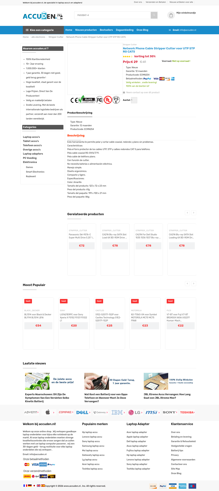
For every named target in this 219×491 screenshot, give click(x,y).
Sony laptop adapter (137, 464)
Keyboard (31, 176)
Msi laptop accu (90, 450)
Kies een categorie (40, 30)
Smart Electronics (35, 172)
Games (29, 167)
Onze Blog (142, 29)
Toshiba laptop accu (92, 469)
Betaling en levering (181, 437)
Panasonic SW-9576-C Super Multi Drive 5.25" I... (81, 236)
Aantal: (126, 100)
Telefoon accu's (32, 145)
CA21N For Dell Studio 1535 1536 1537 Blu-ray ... (148, 236)
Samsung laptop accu (93, 446)
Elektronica (30, 162)
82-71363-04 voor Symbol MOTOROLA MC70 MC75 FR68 (144, 317)
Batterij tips (177, 450)
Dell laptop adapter (136, 441)
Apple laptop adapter (137, 437)
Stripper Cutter (55, 37)
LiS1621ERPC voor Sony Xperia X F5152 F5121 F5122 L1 (73, 317)
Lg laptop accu (89, 459)
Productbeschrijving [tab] (79, 112)
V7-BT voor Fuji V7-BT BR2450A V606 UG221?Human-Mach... (178, 317)
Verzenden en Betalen (156, 2)
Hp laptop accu (89, 432)
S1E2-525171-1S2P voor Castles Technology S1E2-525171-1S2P (108, 317)
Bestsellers (106, 29)
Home (68, 29)
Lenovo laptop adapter (138, 459)
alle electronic (38, 37)
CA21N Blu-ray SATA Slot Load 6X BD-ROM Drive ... (114, 236)
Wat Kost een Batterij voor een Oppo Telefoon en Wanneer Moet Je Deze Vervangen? (105, 398)
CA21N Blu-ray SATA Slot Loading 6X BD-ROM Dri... (181, 236)
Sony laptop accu (91, 441)
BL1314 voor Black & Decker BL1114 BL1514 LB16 (37, 316)
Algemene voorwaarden (183, 459)
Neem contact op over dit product (141, 92)
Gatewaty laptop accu (93, 455)
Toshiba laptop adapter (138, 469)
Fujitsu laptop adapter (138, 450)
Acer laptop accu (90, 464)
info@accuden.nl (188, 30)
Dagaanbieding (125, 29)
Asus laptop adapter (137, 446)
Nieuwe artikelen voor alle (181, 2)
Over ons (138, 2)
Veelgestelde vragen (181, 446)
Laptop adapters (33, 153)
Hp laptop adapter (136, 455)
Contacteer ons (179, 464)
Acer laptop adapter (137, 432)
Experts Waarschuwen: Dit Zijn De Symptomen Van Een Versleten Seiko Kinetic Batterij (47, 398)
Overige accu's (32, 149)
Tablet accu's (31, 141)
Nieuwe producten (86, 29)
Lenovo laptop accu (92, 437)
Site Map (175, 469)
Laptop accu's (31, 137)
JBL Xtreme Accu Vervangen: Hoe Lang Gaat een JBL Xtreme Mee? (167, 396)
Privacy (175, 455)
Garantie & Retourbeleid (183, 441)
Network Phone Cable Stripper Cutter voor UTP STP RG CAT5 (96, 37)
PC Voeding (30, 158)
